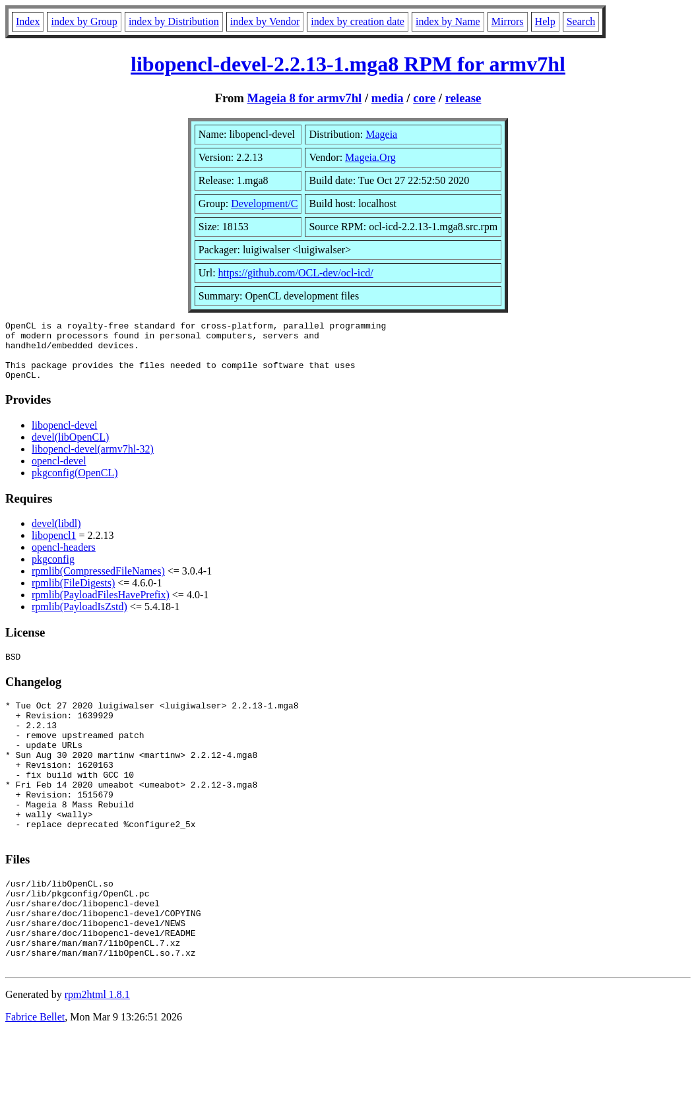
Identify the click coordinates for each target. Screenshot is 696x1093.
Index (28, 21)
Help (545, 21)
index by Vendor (265, 21)
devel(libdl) (56, 535)
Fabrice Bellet (35, 1076)
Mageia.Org (370, 157)
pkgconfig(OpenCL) (75, 484)
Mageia (381, 134)
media (387, 98)
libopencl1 (54, 547)
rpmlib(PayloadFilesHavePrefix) (101, 606)
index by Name (448, 21)
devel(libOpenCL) (70, 448)
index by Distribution (174, 21)
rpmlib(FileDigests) (73, 594)
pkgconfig (53, 571)
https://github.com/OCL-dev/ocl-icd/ (295, 272)
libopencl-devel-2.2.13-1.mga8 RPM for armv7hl (348, 64)
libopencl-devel (65, 437)
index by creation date (357, 21)
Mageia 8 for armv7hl (304, 98)
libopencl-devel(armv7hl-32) (93, 460)
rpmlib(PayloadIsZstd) (79, 618)
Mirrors (507, 21)
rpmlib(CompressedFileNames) (98, 582)
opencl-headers (64, 559)
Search (581, 21)
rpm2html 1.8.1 (97, 1053)
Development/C (264, 203)
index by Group (84, 21)
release (463, 98)
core (424, 98)
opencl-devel (59, 472)
